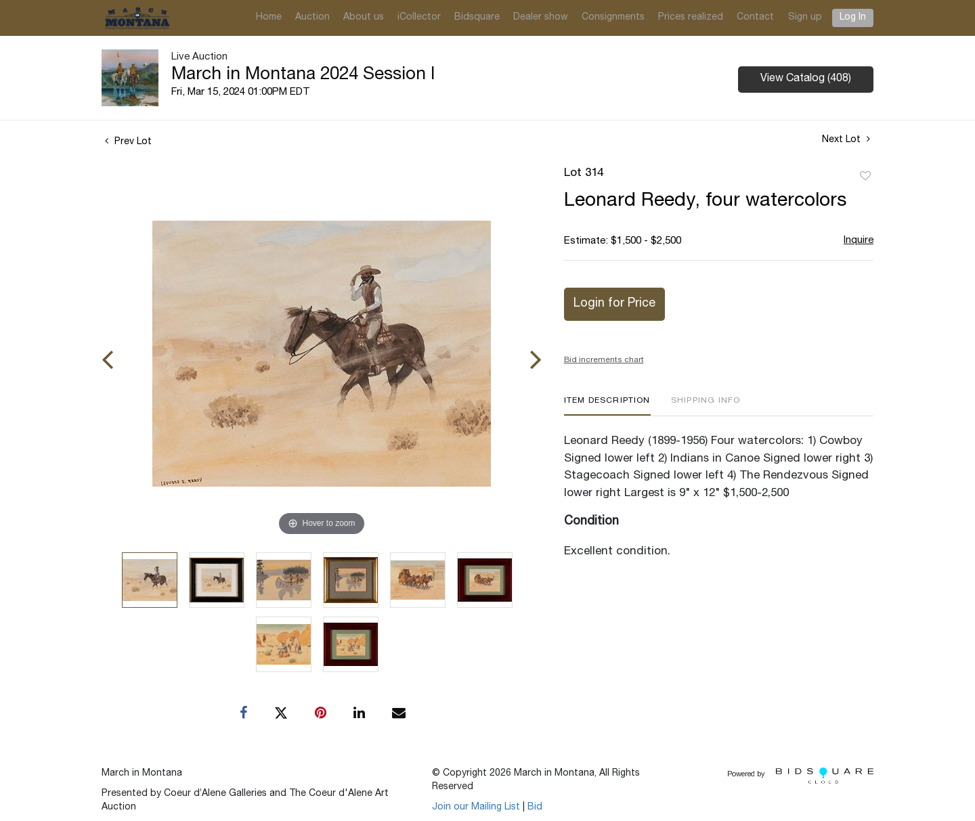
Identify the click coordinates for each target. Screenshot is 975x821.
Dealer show (540, 17)
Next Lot (846, 139)
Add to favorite (865, 176)
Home (269, 17)
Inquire (858, 241)
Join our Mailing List (476, 807)
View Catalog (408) (805, 79)
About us (363, 17)
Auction (312, 17)
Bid (534, 807)
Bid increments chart (604, 360)
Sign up (805, 17)
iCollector (419, 17)
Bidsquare (477, 17)
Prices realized (690, 17)
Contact (755, 17)
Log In (853, 17)
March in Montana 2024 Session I (303, 75)
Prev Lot (128, 142)
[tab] (607, 406)
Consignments (613, 17)
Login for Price (614, 304)
